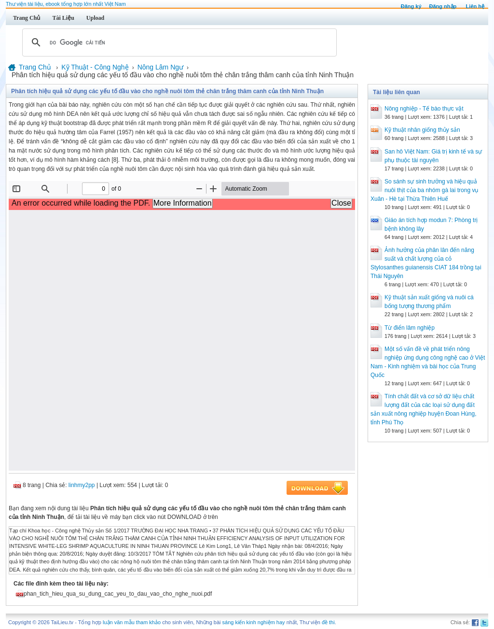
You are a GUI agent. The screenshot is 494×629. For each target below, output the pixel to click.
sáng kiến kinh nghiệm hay (253, 622)
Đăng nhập (443, 6)
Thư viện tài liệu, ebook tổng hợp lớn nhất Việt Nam (66, 4)
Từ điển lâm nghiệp (409, 327)
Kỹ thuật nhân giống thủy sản (422, 129)
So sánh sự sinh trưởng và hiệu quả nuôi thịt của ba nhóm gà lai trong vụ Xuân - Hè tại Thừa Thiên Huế (424, 190)
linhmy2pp (82, 485)
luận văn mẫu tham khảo (132, 622)
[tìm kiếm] (178, 42)
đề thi (328, 622)
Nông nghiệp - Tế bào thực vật (424, 108)
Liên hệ (475, 6)
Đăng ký (411, 6)
